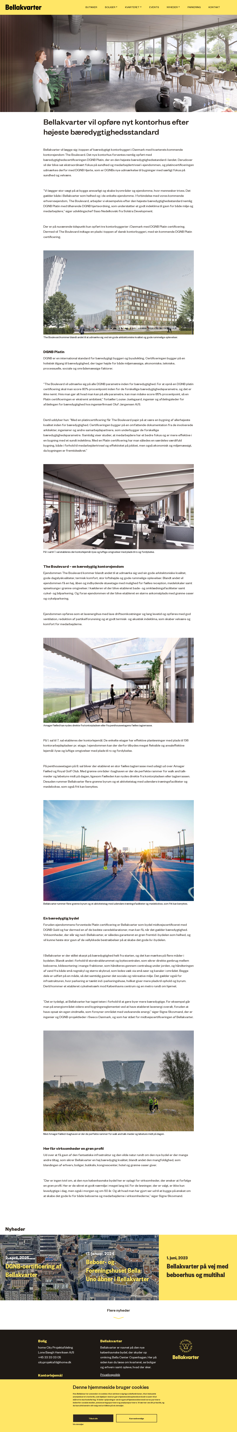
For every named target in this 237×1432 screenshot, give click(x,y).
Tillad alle (93, 1419)
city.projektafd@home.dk (54, 1362)
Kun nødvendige (136, 1419)
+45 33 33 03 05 (49, 1358)
